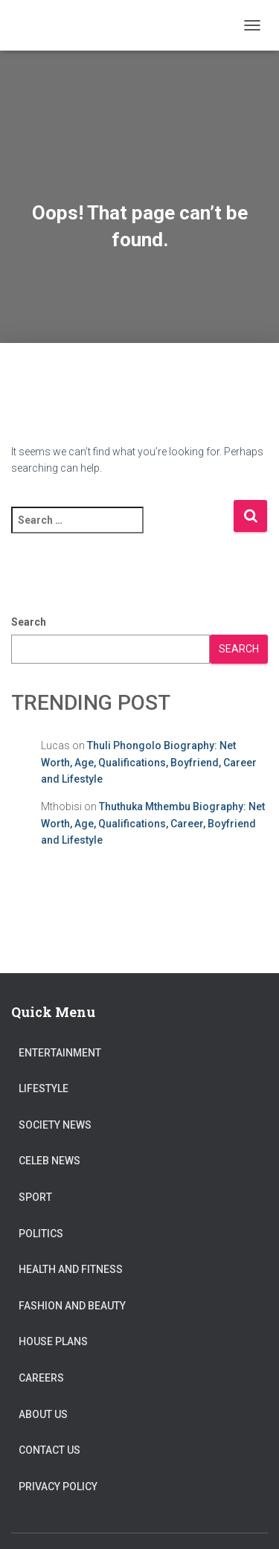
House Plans (53, 1341)
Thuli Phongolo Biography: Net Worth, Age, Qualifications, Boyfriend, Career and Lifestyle (149, 762)
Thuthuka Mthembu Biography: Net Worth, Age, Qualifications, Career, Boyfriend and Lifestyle (153, 823)
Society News (55, 1125)
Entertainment (60, 1053)
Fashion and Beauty (72, 1306)
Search (28, 622)
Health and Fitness (71, 1269)
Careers (41, 1378)
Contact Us (49, 1450)
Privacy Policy (58, 1486)
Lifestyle (43, 1088)
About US (43, 1414)
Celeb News (49, 1161)
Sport (35, 1197)
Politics (41, 1233)
